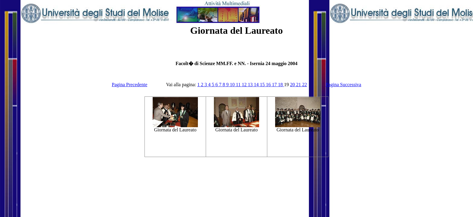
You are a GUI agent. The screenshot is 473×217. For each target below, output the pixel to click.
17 (275, 84)
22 (304, 84)
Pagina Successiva (343, 84)
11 (239, 84)
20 (293, 84)
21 (299, 84)
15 (263, 84)
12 (245, 84)
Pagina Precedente (130, 84)
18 (281, 84)
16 (269, 84)
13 (251, 84)
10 (233, 84)
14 (257, 84)
